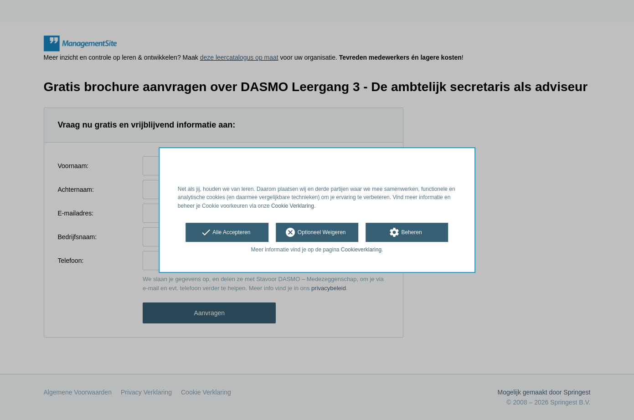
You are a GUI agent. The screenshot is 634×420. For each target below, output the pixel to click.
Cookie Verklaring (292, 206)
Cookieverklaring (361, 249)
